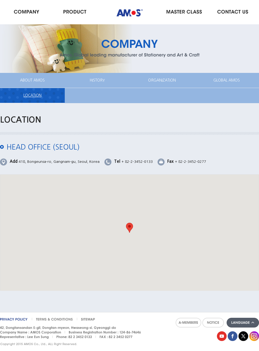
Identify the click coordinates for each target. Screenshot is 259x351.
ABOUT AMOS (32, 80)
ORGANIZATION (162, 80)
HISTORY (97, 80)
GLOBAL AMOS (226, 80)
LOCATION (32, 95)
